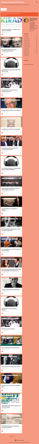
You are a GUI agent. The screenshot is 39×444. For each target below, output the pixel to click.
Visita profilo (32, 30)
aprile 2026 (26, 36)
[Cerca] (34, 2)
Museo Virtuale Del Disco (13, 2)
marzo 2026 (26, 38)
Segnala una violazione (28, 64)
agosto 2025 (26, 50)
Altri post (11, 436)
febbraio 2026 (27, 40)
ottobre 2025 (26, 48)
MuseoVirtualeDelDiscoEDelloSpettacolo (33, 19)
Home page (4, 9)
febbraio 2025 (27, 51)
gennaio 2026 (27, 42)
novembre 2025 (27, 46)
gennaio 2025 (26, 53)
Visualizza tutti (4, 15)
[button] (20, 34)
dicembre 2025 (27, 44)
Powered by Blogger (19, 440)
